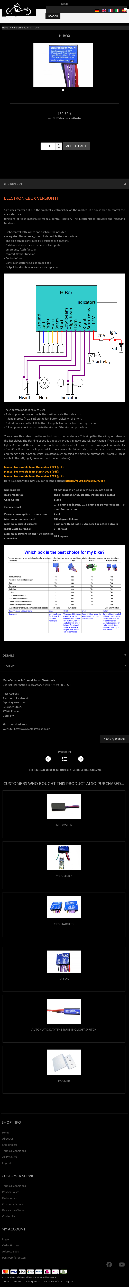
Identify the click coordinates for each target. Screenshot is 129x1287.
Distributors (9, 1197)
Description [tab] (64, 184)
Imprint (6, 1162)
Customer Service (13, 1204)
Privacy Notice (33, 1281)
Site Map (18, 1281)
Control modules (20, 27)
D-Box (64, 978)
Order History (10, 1245)
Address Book (10, 1251)
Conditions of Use (53, 1281)
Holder (64, 1080)
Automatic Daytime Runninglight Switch (64, 1029)
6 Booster (64, 825)
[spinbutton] (51, 146)
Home (5, 27)
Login (64, 4)
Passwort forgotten (14, 1257)
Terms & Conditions (14, 1150)
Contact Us (8, 1216)
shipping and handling (72, 117)
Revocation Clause (13, 1210)
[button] (58, 144)
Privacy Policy (10, 1191)
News (7, 1281)
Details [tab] (64, 655)
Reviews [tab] (64, 666)
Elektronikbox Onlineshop (23, 1277)
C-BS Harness (64, 924)
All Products (9, 1156)
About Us (7, 1138)
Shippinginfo (9, 1144)
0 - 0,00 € (7, 19)
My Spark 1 (64, 876)
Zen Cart (53, 1277)
